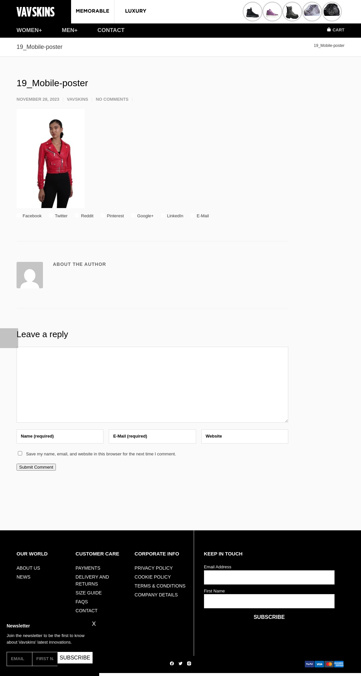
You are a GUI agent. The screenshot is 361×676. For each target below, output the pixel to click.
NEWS (23, 577)
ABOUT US (28, 568)
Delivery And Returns (92, 580)
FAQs (82, 601)
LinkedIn (172, 215)
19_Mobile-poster (52, 83)
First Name (214, 590)
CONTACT (111, 30)
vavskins (77, 99)
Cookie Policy (153, 577)
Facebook (29, 215)
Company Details (156, 594)
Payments (88, 568)
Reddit (84, 215)
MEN (68, 30)
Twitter (58, 215)
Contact (87, 610)
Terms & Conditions (160, 585)
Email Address (217, 566)
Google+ (142, 215)
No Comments (112, 99)
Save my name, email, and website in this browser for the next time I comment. (101, 453)
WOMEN (28, 30)
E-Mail (199, 215)
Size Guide (89, 592)
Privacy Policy (154, 568)
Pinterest (112, 215)
